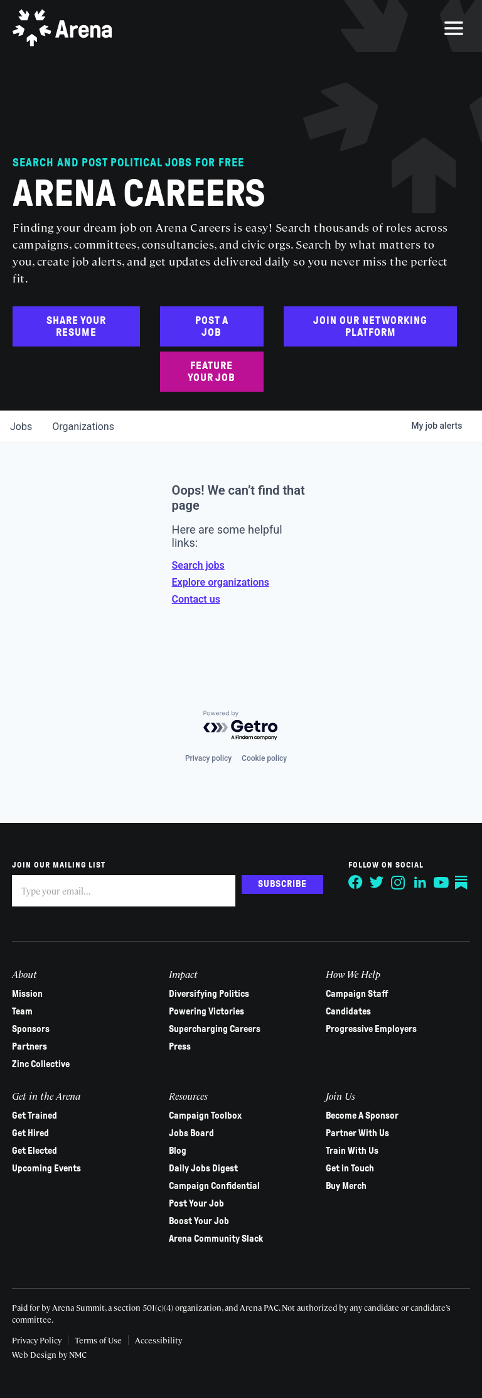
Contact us (196, 599)
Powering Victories (206, 1011)
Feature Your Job (211, 372)
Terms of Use (98, 1340)
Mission (28, 994)
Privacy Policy (37, 1340)
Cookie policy (264, 758)
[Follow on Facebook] (355, 882)
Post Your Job (196, 1203)
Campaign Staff (357, 994)
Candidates (348, 1011)
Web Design (36, 1354)
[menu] (453, 28)
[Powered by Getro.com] (241, 726)
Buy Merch (346, 1186)
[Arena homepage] (63, 28)
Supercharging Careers (214, 1029)
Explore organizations (220, 582)
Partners (30, 1046)
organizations (83, 427)
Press (180, 1046)
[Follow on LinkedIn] (419, 882)
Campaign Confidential (214, 1186)
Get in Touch (350, 1168)
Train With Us (352, 1151)
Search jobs (198, 565)
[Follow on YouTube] (440, 882)
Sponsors (31, 1029)
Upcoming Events (47, 1168)
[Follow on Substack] (461, 882)
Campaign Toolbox (205, 1115)
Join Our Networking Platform (370, 326)
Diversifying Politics (209, 994)
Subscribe (281, 884)
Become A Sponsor (362, 1115)
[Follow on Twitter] (376, 882)
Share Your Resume (76, 326)
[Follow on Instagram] (397, 882)
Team (23, 1011)
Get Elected (35, 1151)
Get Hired (31, 1133)
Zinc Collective (41, 1064)
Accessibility (159, 1340)
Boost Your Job (199, 1221)
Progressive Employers (371, 1029)
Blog (177, 1151)
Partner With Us (357, 1133)
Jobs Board (191, 1133)
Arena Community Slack (216, 1239)
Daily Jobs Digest (203, 1168)
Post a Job (211, 326)
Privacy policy (208, 758)
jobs (21, 427)
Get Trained (35, 1115)
